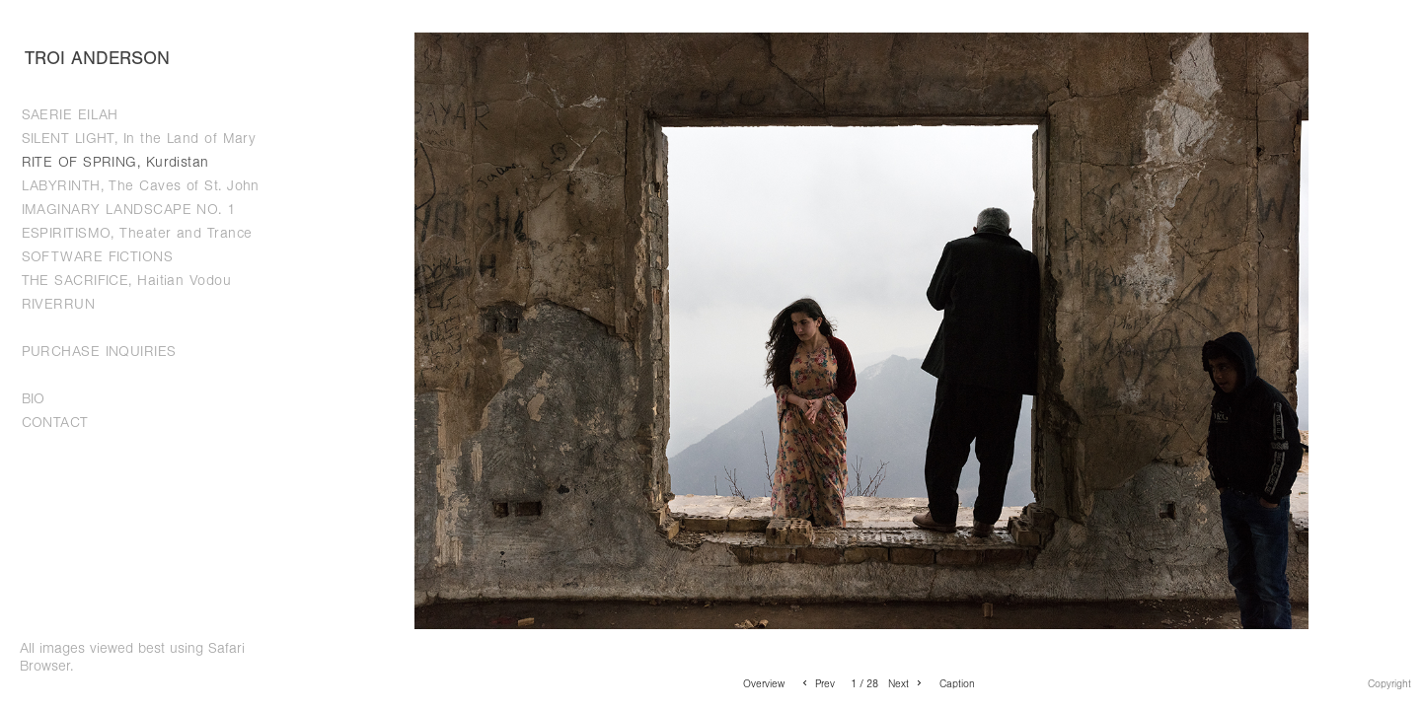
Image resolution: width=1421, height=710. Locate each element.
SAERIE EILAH (70, 114)
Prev (817, 683)
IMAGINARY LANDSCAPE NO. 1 (129, 209)
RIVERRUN (59, 304)
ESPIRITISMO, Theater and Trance (137, 233)
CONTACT (55, 422)
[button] (764, 683)
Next (906, 683)
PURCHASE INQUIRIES (99, 351)
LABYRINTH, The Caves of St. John (141, 186)
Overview (764, 684)
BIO (33, 398)
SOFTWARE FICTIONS (98, 256)
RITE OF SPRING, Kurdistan (115, 162)
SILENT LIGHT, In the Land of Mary (139, 138)
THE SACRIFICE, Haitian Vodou (127, 280)
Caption (957, 684)
